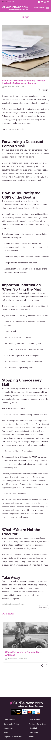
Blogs (6, 732)
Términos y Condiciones (37, 724)
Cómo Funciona (9, 720)
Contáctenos (33, 732)
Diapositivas (8, 728)
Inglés (4, 2)
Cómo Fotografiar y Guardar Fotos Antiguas (23, 653)
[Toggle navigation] (47, 8)
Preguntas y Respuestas (13, 737)
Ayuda (31, 737)
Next (47, 665)
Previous (42, 665)
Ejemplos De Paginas (11, 724)
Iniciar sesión (39, 8)
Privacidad (33, 728)
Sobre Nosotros (34, 720)
